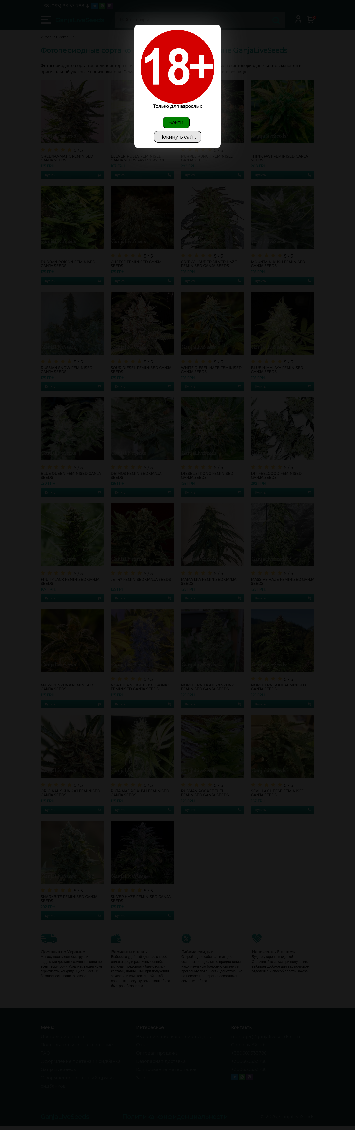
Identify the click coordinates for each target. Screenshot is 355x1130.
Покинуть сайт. (177, 137)
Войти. (176, 122)
